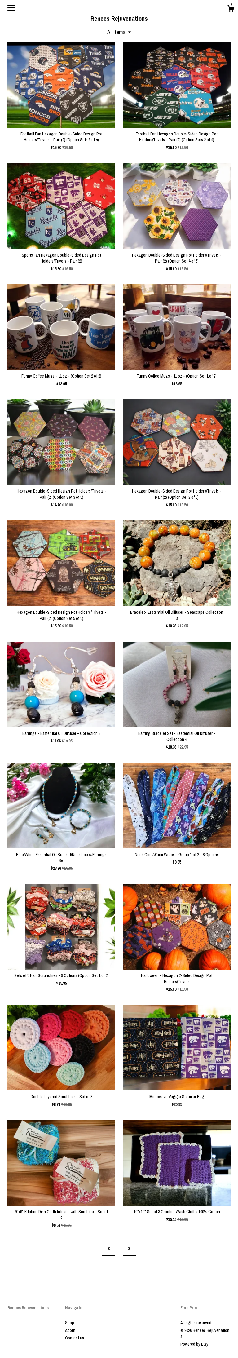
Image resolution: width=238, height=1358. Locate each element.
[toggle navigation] (11, 8)
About (70, 1330)
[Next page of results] (129, 1248)
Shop (69, 1322)
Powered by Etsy (194, 1344)
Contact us (74, 1338)
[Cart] (230, 9)
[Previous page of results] (108, 1248)
